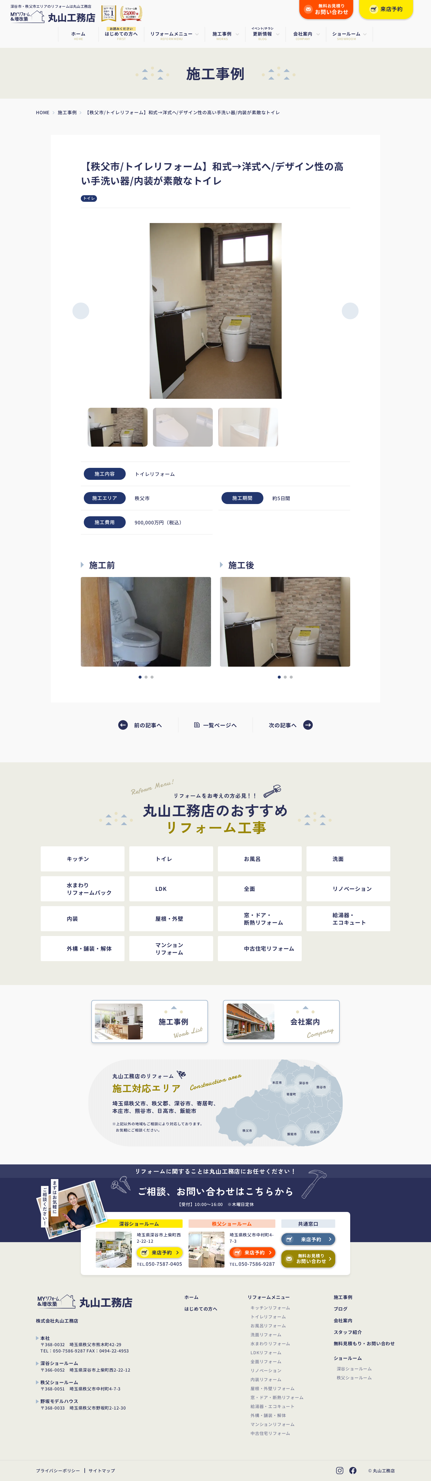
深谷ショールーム (354, 1369)
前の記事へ (148, 725)
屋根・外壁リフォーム (273, 1388)
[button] (80, 310)
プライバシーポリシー (58, 1470)
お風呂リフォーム (268, 1326)
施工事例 (343, 1297)
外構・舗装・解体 (268, 1415)
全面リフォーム (266, 1361)
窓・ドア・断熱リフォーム (277, 1397)
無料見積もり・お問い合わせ (364, 1343)
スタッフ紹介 (348, 1332)
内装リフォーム (266, 1379)
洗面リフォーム (266, 1335)
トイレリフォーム (268, 1317)
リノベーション (266, 1370)
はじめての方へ (201, 1309)
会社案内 (343, 1320)
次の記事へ (283, 725)
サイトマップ (102, 1470)
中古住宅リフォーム (270, 1433)
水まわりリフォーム (270, 1343)
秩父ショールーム (354, 1378)
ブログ (341, 1309)
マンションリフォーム (273, 1424)
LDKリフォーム (266, 1352)
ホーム (191, 1297)
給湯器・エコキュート (273, 1406)
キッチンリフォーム (270, 1308)
